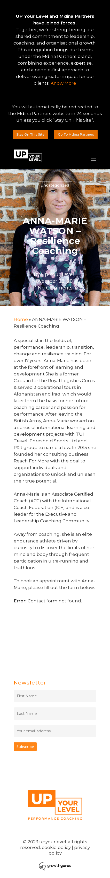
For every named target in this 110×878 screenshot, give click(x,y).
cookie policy (56, 847)
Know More (63, 83)
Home (21, 319)
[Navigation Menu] (93, 158)
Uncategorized (55, 185)
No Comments (55, 287)
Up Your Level (57, 274)
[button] (30, 134)
